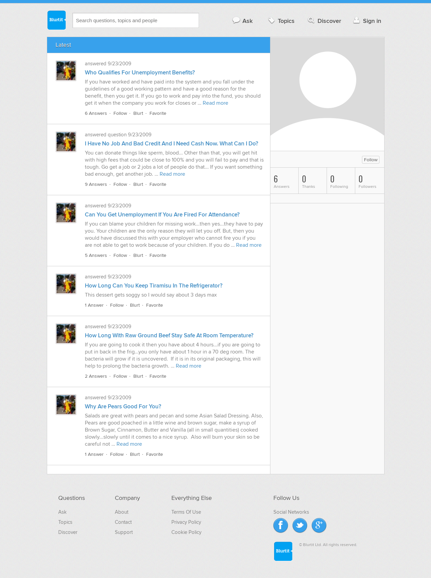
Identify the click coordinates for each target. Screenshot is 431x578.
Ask (242, 21)
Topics (281, 21)
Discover (323, 21)
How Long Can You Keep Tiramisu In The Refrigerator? (154, 285)
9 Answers (96, 184)
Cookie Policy (186, 532)
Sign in (366, 21)
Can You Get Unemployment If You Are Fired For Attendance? (162, 214)
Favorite (158, 113)
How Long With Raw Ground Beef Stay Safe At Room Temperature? (169, 335)
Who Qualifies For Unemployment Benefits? (140, 72)
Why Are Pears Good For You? (123, 406)
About (121, 512)
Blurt (138, 113)
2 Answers (96, 376)
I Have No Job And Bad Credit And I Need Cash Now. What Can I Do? (171, 143)
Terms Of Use (186, 512)
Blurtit (56, 20)
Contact (123, 522)
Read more (215, 103)
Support (124, 532)
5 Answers (96, 255)
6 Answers (96, 113)
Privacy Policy (186, 522)
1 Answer (94, 305)
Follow (120, 113)
